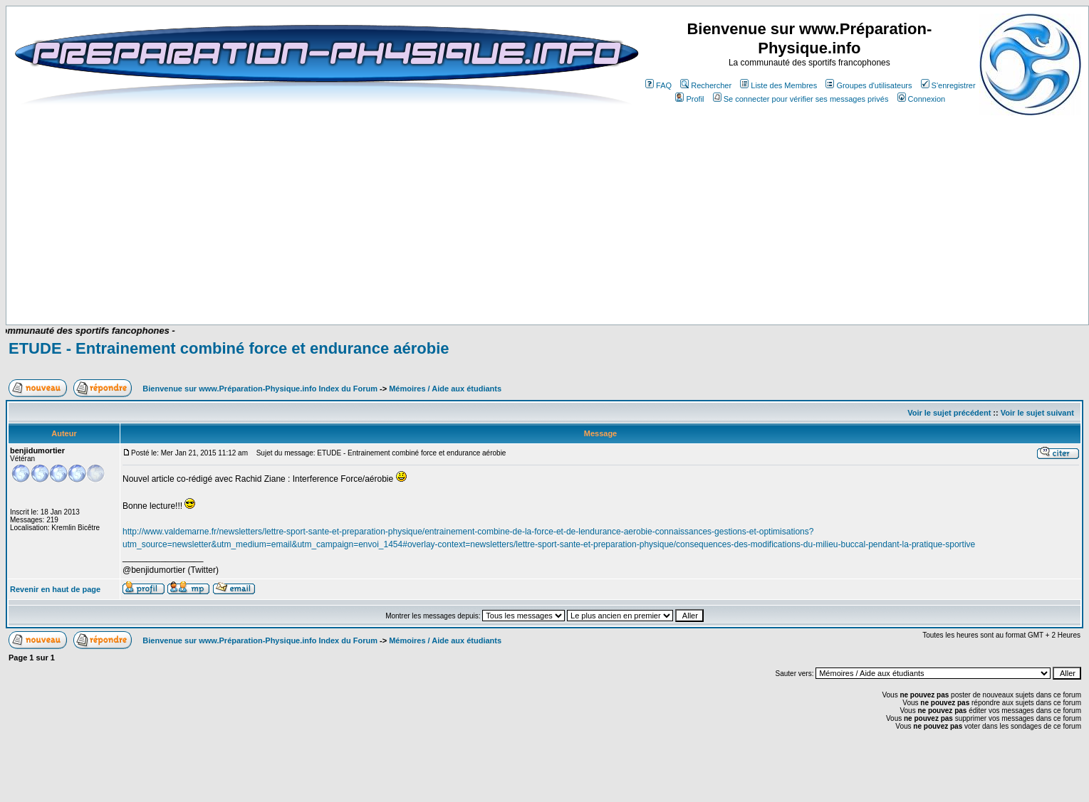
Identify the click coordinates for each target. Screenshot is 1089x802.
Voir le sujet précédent (949, 412)
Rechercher (705, 85)
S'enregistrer (948, 85)
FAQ (658, 85)
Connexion (921, 99)
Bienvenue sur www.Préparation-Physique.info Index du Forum (259, 388)
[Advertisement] (292, 282)
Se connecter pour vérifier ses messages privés (801, 99)
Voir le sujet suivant (1037, 412)
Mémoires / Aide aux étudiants (445, 388)
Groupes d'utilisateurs (868, 85)
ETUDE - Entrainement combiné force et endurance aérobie (229, 348)
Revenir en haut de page (55, 589)
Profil (689, 99)
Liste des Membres (778, 85)
